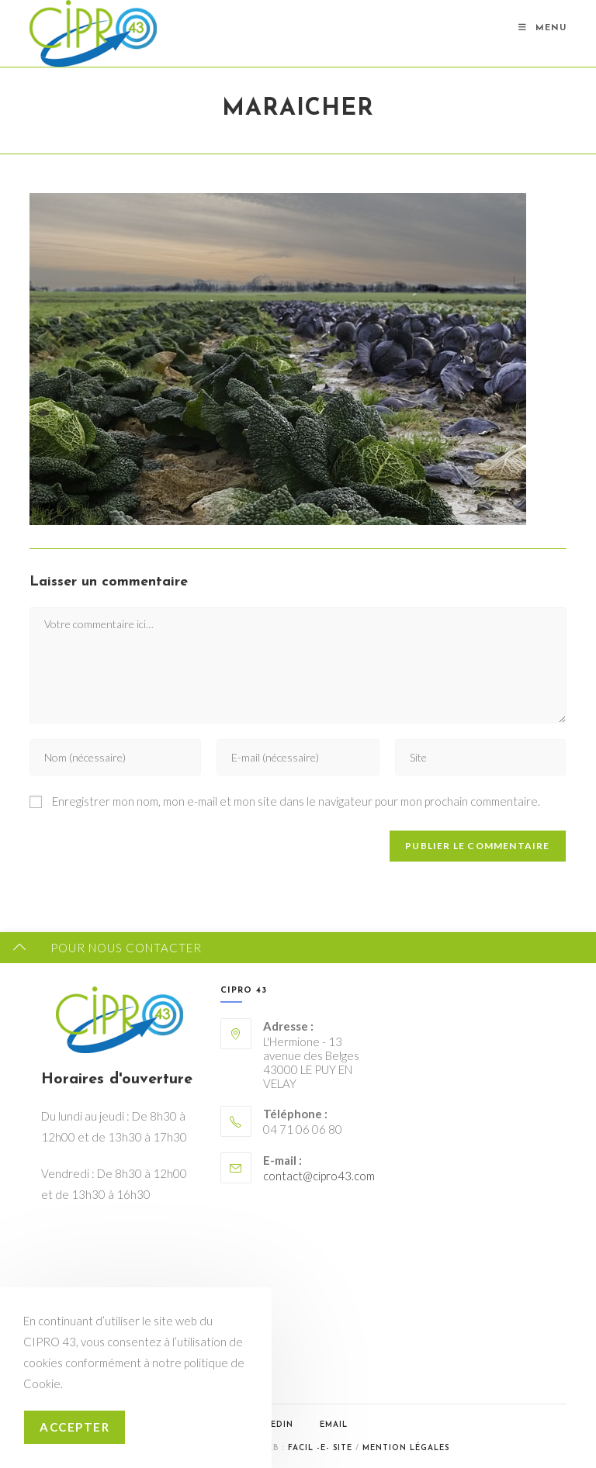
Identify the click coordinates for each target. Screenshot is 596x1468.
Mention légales (405, 1448)
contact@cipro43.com (319, 1176)
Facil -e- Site (320, 1448)
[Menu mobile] (542, 28)
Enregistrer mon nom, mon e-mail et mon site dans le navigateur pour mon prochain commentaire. (296, 801)
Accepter (74, 1427)
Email (334, 1425)
